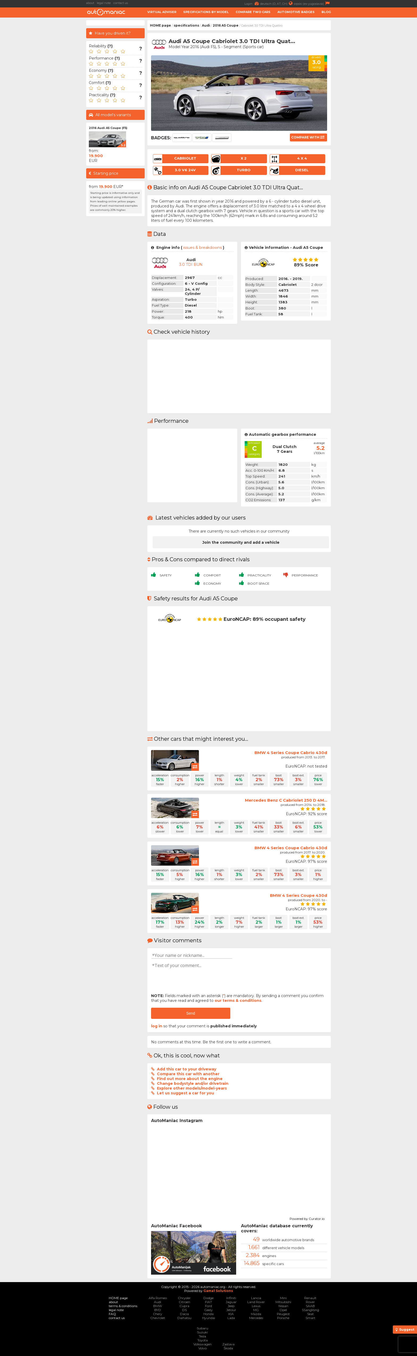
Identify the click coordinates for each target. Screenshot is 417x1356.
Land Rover (256, 1302)
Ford (208, 1306)
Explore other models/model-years (192, 1088)
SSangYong (310, 1310)
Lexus (256, 1306)
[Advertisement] (44, 100)
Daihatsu (184, 1318)
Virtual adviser (161, 12)
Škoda (228, 1348)
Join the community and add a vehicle (241, 542)
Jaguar (231, 1302)
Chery (157, 1314)
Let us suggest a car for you (185, 1093)
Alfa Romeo (158, 1298)
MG (256, 1310)
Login (252, 3)
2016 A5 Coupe (226, 25)
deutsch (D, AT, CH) (277, 3)
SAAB (310, 1306)
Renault (310, 1298)
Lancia (256, 1298)
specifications (186, 25)
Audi (206, 25)
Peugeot (283, 1314)
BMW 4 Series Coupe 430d (298, 895)
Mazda (256, 1314)
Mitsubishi (283, 1302)
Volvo (202, 1348)
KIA (231, 1314)
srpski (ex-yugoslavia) (312, 3)
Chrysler (184, 1298)
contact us (120, 3)
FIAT (208, 1302)
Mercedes (256, 1318)
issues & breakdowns (202, 247)
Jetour (231, 1310)
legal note (104, 3)
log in (156, 1026)
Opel (283, 1310)
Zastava (228, 1344)
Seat (310, 1314)
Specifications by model (206, 12)
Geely (208, 1310)
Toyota (202, 1340)
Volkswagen (202, 1344)
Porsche (283, 1318)
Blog (326, 12)
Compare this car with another (188, 1074)
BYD (157, 1310)
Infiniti (231, 1298)
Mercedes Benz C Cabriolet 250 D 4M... (286, 800)
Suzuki (202, 1332)
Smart (310, 1318)
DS (184, 1310)
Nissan (283, 1306)
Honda (208, 1314)
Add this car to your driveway (186, 1069)
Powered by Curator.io (307, 1218)
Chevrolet (157, 1318)
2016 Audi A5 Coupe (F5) (108, 128)
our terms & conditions (238, 1000)
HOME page (160, 25)
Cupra (184, 1306)
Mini (283, 1298)
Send (190, 1013)
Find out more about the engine (190, 1078)
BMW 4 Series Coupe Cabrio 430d (291, 752)
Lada (231, 1318)
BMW (157, 1306)
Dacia (184, 1314)
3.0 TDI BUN (191, 264)
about (90, 3)
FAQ (112, 1314)
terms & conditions (123, 1306)
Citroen (184, 1302)
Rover (310, 1302)
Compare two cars (253, 12)
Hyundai (208, 1318)
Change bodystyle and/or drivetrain (192, 1083)
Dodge (208, 1298)
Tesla (202, 1336)
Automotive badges (296, 12)
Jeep (231, 1306)
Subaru (202, 1328)
